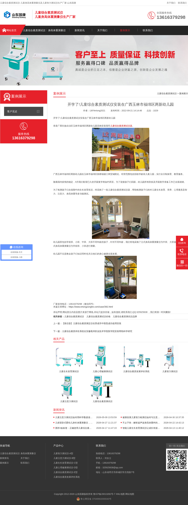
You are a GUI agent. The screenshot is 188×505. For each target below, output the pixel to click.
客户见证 (12, 111)
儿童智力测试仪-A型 (63, 453)
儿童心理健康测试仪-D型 (65, 467)
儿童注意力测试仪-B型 (64, 458)
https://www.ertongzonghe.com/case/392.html (91, 307)
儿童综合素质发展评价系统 (66, 477)
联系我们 (182, 3)
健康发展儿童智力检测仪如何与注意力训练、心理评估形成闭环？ (141, 417)
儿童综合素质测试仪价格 (98, 316)
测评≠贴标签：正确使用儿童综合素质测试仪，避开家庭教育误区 (74, 428)
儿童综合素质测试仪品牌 (125, 316)
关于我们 (171, 3)
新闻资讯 (80, 30)
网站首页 (11, 30)
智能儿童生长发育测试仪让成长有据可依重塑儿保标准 (141, 428)
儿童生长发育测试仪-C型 (65, 463)
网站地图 (129, 494)
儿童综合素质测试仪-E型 (65, 472)
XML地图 (120, 494)
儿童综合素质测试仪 (34, 30)
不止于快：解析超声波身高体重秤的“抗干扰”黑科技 (141, 422)
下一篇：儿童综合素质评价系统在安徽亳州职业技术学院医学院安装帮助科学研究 (92, 331)
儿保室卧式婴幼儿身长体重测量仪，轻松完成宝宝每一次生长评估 (74, 422)
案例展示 (125, 30)
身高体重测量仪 (57, 30)
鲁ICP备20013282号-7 (104, 494)
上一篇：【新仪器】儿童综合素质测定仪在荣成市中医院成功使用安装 (87, 323)
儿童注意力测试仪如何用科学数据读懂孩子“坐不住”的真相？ (74, 417)
